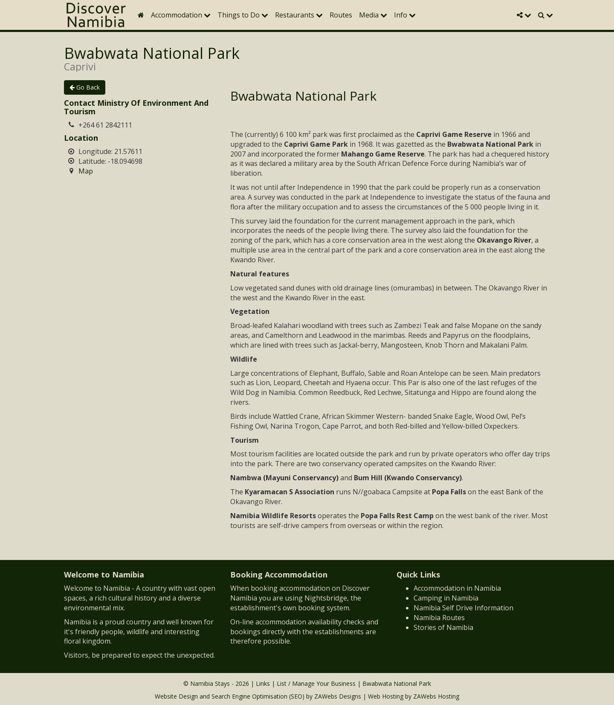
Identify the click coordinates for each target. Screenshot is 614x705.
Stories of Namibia (443, 627)
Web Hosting (385, 696)
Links (263, 683)
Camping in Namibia (446, 598)
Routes (341, 15)
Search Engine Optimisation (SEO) (257, 696)
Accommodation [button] (181, 15)
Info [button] (405, 15)
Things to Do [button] (242, 15)
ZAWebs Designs (337, 696)
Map (85, 171)
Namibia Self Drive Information (463, 607)
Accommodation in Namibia (457, 588)
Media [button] (373, 15)
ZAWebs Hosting (436, 696)
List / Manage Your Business (316, 683)
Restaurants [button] (299, 15)
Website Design (176, 696)
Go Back (85, 87)
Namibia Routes (439, 617)
